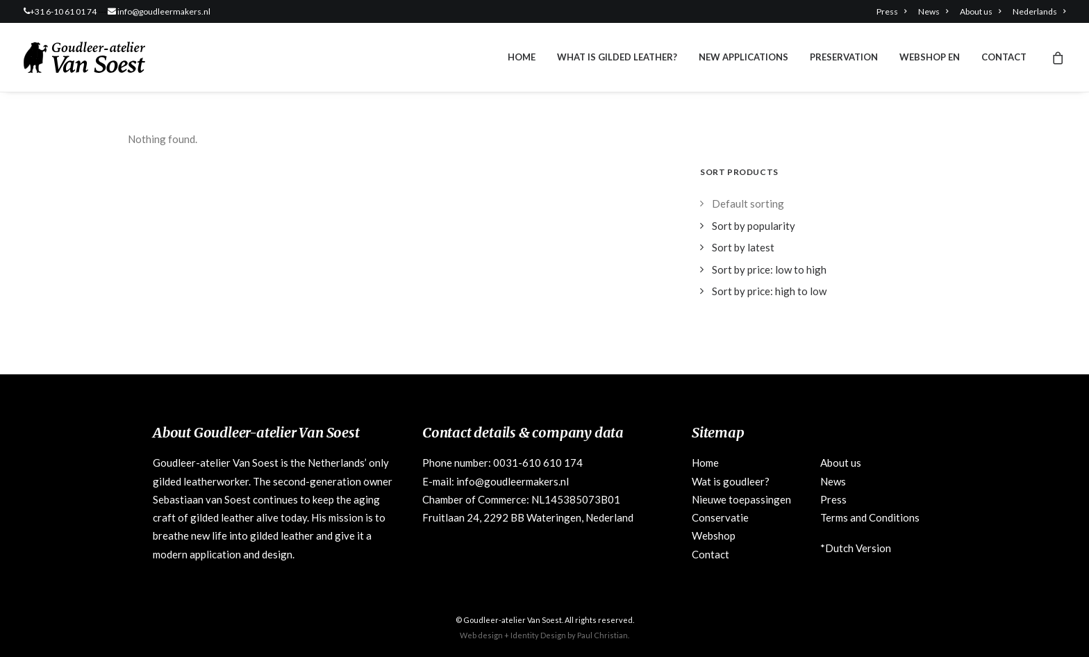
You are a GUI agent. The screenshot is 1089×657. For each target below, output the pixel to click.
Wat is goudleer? (731, 481)
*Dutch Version (855, 548)
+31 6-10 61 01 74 (63, 11)
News (933, 11)
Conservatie (720, 517)
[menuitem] (893, 11)
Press (891, 11)
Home (521, 57)
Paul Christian (602, 635)
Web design (481, 635)
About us (980, 11)
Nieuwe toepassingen (741, 499)
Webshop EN (929, 57)
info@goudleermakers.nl (163, 11)
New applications (743, 57)
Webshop (713, 535)
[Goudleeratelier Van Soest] (84, 57)
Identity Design (538, 635)
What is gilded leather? (617, 57)
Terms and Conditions (870, 517)
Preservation (844, 57)
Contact (1003, 57)
